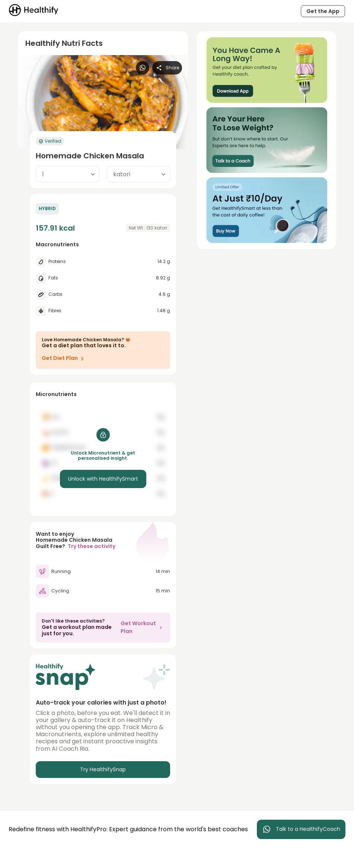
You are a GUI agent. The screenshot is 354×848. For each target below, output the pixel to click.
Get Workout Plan (142, 627)
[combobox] (67, 174)
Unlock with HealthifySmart (103, 478)
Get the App (322, 11)
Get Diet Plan (64, 358)
